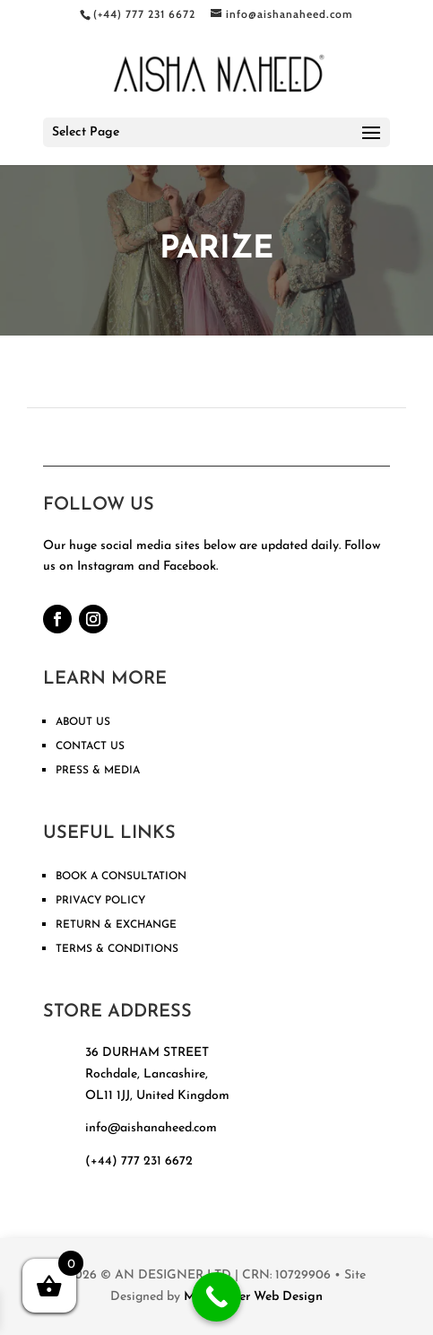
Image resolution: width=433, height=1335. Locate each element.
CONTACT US (90, 746)
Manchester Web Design (253, 1297)
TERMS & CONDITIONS (117, 949)
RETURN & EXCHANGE (116, 925)
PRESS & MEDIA (98, 770)
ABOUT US (83, 722)
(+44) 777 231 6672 (139, 1161)
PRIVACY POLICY (100, 900)
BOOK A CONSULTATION (121, 876)
